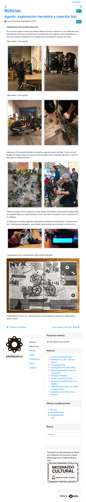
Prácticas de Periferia (16, 327)
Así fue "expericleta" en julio (62, 378)
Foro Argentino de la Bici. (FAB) (65, 327)
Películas (53, 410)
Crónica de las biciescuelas (61, 357)
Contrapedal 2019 (58, 365)
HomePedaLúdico (57, 412)
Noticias (12, 10)
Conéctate (76, 2)
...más (51, 418)
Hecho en (64, 496)
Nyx (73, 224)
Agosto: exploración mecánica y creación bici (40, 16)
